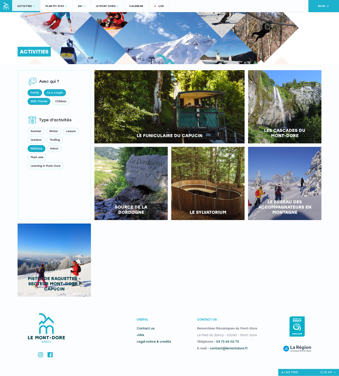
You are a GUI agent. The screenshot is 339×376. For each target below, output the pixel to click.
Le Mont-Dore (107, 6)
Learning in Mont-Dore (46, 165)
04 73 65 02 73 (227, 342)
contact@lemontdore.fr (229, 348)
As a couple (55, 92)
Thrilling (55, 139)
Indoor (54, 148)
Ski (81, 6)
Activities (26, 6)
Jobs (140, 335)
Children (60, 101)
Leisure (71, 131)
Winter (53, 131)
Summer (36, 131)
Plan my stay (56, 6)
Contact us (146, 328)
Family (35, 92)
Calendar (136, 6)
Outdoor (36, 139)
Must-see (37, 157)
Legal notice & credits (154, 342)
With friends (39, 101)
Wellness (36, 148)
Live (158, 6)
